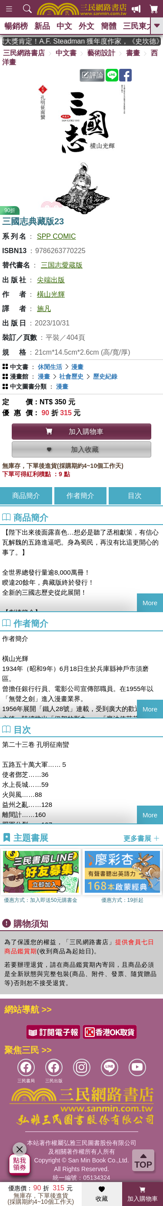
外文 (86, 26)
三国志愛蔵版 (62, 265)
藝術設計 (101, 53)
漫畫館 (19, 376)
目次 (135, 495)
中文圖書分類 (28, 386)
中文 (64, 26)
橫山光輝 (51, 294)
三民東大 (138, 26)
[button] (156, 881)
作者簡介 (80, 495)
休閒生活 (50, 366)
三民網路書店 (24, 53)
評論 (92, 75)
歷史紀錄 (105, 376)
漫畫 (77, 366)
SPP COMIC (56, 236)
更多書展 (141, 838)
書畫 (133, 53)
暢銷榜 (16, 26)
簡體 (108, 26)
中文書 (66, 53)
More (150, 602)
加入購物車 (142, 1194)
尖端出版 (51, 280)
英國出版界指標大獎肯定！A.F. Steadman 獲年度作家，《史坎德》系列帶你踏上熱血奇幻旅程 (81, 41)
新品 (42, 26)
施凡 (44, 308)
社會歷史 (71, 376)
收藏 (102, 1194)
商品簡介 (26, 495)
